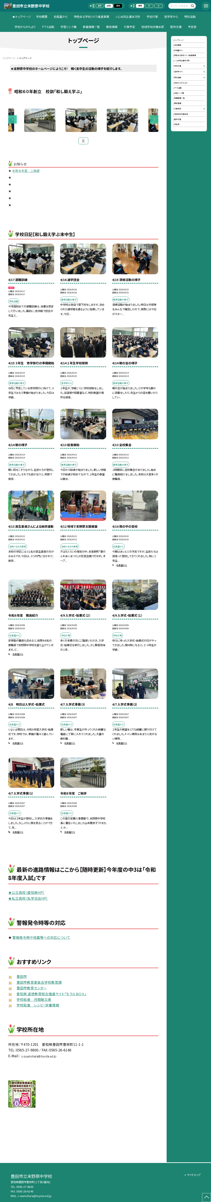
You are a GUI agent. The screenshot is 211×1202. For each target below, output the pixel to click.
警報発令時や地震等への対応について (41, 938)
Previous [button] (12, 120)
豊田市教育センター (32, 989)
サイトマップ (194, 1175)
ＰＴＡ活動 (48, 27)
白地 (109, 5)
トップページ (23, 17)
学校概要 (41, 17)
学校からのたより (25, 27)
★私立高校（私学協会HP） (28, 899)
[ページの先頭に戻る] (206, 1197)
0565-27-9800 (24, 1187)
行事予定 (129, 27)
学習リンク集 (68, 27)
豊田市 (22, 977)
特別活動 (190, 17)
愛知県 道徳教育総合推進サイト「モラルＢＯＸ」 (51, 994)
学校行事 (152, 17)
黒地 (118, 5)
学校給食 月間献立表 (34, 1000)
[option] (83, 121)
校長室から (60, 17)
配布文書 (176, 27)
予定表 (192, 27)
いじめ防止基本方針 (128, 17)
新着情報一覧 (91, 27)
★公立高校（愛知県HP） (26, 893)
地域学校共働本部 (152, 27)
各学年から (171, 17)
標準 (140, 5)
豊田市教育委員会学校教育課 (39, 983)
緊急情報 (111, 27)
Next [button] (154, 120)
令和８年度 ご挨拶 (26, 172)
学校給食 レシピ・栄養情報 (38, 1006)
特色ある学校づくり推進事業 (91, 17)
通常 (100, 5)
